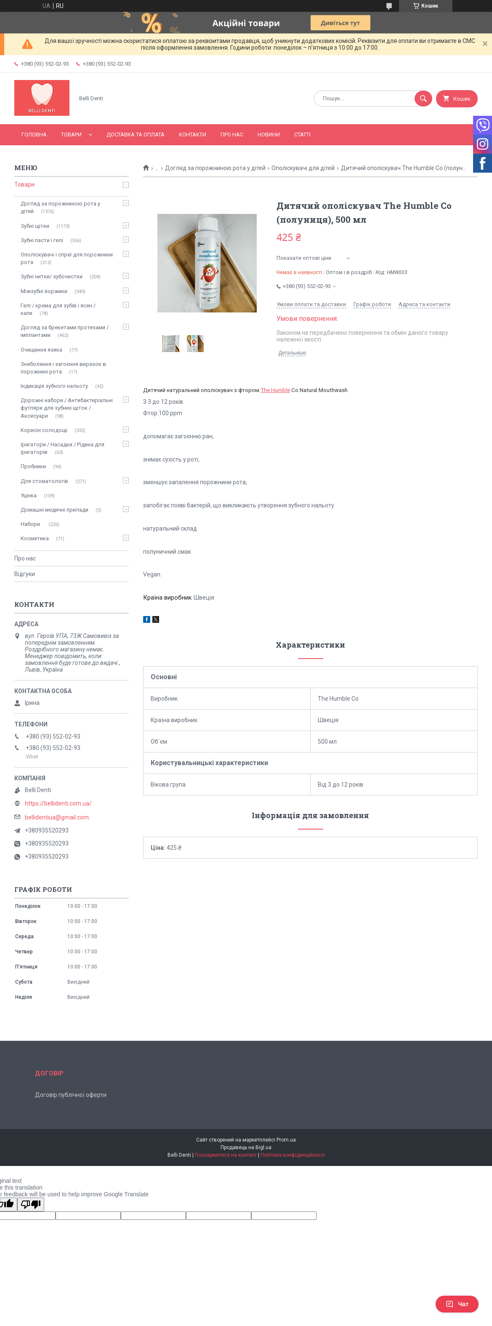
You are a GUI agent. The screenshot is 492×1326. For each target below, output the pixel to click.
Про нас (232, 134)
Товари (71, 134)
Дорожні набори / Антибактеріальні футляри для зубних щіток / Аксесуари (67, 408)
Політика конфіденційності (293, 1155)
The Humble (275, 390)
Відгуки (24, 574)
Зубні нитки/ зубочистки (51, 276)
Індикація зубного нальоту (54, 386)
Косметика (35, 538)
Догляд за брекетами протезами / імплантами (65, 331)
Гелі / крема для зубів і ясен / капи (58, 309)
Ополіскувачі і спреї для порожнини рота (67, 258)
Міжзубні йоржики (44, 291)
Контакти (192, 134)
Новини (269, 134)
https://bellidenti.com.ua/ (58, 803)
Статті (302, 134)
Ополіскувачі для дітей (303, 168)
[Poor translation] (30, 1204)
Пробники (33, 466)
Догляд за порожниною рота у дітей (215, 168)
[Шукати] (423, 99)
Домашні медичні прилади (54, 510)
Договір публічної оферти (70, 1094)
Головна (34, 134)
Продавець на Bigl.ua (246, 1147)
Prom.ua (286, 1140)
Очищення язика (41, 350)
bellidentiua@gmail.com (57, 817)
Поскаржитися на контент (226, 1155)
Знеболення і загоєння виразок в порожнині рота (63, 368)
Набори (31, 524)
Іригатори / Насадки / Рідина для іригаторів (62, 448)
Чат (457, 1304)
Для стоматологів (44, 481)
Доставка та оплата (135, 134)
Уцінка (29, 495)
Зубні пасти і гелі (42, 240)
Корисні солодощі (44, 430)
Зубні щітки (35, 226)
